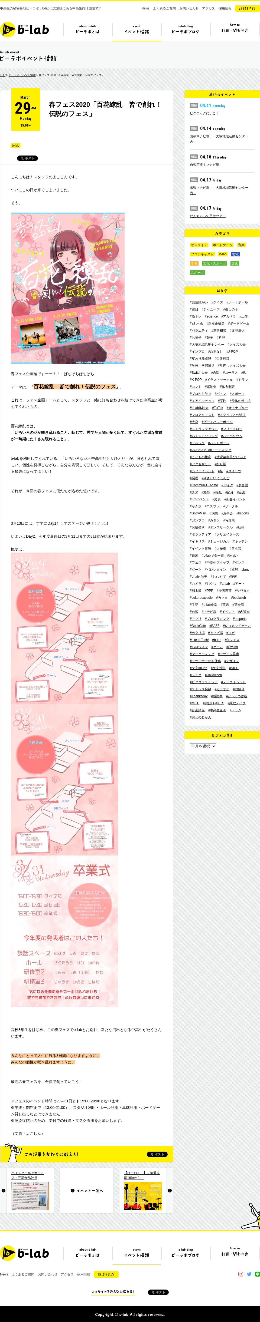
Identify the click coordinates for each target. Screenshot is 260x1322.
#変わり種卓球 (200, 359)
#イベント (227, 612)
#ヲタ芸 (235, 548)
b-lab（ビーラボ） (24, 29)
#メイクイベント (233, 682)
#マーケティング (202, 654)
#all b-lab (196, 323)
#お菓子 (196, 337)
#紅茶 (240, 527)
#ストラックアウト (204, 429)
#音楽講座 (197, 710)
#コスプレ (212, 506)
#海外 (206, 492)
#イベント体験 (200, 548)
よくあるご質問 (164, 8)
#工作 (243, 316)
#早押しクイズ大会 (232, 366)
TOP (2, 75)
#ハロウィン (199, 647)
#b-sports (239, 619)
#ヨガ (230, 633)
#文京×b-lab (198, 668)
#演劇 (214, 513)
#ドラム (235, 710)
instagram (240, 1274)
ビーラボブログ (185, 31)
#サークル (230, 506)
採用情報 (225, 8)
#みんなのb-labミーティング (210, 450)
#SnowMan (198, 513)
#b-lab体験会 (199, 408)
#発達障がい (199, 302)
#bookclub (238, 598)
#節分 (229, 492)
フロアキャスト (202, 254)
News (145, 8)
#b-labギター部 (212, 555)
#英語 (225, 605)
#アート (239, 584)
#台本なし (215, 351)
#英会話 (238, 605)
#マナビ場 (209, 612)
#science (211, 316)
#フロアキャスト (202, 415)
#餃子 (209, 337)
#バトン (220, 394)
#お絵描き (197, 527)
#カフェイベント (202, 471)
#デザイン (231, 661)
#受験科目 (221, 359)
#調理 (194, 478)
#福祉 (217, 492)
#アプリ (196, 619)
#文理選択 (237, 330)
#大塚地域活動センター (207, 344)
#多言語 (242, 485)
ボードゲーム (222, 245)
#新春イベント (235, 499)
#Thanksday (198, 696)
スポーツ (197, 273)
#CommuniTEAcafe (204, 485)
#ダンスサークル (220, 527)
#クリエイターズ (226, 534)
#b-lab (216, 640)
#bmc (245, 569)
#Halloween (213, 675)
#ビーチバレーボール (217, 422)
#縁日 (194, 309)
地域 (235, 254)
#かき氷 (196, 506)
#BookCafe (198, 626)
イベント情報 (136, 31)
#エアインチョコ (202, 401)
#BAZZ (214, 626)
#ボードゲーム (238, 323)
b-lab (15, 145)
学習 (194, 263)
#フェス (196, 562)
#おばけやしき (213, 703)
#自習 (194, 612)
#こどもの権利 (200, 457)
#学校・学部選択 (202, 366)
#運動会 (210, 387)
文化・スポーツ (214, 263)
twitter (249, 1274)
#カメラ (196, 584)
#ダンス (239, 562)
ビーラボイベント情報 (22, 75)
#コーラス (230, 373)
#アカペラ (228, 316)
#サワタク (242, 591)
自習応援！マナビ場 (204, 165)
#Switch (232, 647)
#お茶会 (227, 513)
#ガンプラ (197, 520)
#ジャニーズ (211, 309)
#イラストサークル (219, 380)
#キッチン (240, 541)
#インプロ (197, 351)
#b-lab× (232, 555)
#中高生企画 (217, 710)
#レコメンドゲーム (237, 626)
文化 (235, 263)
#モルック (197, 443)
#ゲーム (217, 647)
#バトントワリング (204, 436)
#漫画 (233, 577)
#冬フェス (232, 640)
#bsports (242, 513)
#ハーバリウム (231, 436)
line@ (257, 1274)
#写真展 (229, 520)
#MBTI (194, 703)
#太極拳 (220, 548)
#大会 (194, 422)
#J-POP (232, 351)
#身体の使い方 (240, 401)
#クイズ (217, 302)
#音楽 (241, 492)
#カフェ (222, 598)
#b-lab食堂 (209, 605)
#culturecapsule (201, 598)
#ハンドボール (218, 443)
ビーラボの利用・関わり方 (234, 31)
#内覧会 (244, 612)
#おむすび (218, 577)
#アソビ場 (215, 633)
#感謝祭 (217, 696)
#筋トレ (196, 316)
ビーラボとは (87, 31)
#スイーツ (233, 471)
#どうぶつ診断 (237, 696)
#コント (196, 387)
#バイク (227, 485)
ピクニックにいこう (204, 113)
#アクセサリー (200, 464)
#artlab (225, 584)
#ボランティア (200, 534)
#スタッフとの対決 (232, 415)
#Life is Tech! (199, 640)
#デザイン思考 (228, 654)
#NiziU (234, 668)
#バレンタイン (215, 569)
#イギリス (197, 541)
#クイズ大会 (236, 344)
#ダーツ (196, 569)
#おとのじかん (200, 717)
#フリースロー (231, 429)
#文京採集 (218, 668)
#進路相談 (218, 330)
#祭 (220, 471)
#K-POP (196, 380)
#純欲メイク (237, 703)
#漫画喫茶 (224, 591)
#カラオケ (221, 689)
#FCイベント (199, 499)
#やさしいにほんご (215, 478)
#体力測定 (227, 387)
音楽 (241, 245)
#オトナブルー (237, 408)
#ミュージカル (218, 541)
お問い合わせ (189, 8)
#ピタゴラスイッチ (204, 682)
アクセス (208, 8)
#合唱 (215, 373)
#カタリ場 (197, 633)
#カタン (214, 520)
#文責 (216, 499)
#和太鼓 (196, 591)
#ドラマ (242, 380)
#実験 (222, 401)
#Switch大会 (199, 373)
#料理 (221, 337)
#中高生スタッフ (217, 562)
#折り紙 (220, 464)
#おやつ (210, 584)
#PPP (209, 591)
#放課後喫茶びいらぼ (230, 457)
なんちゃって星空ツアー (208, 216)
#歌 (243, 373)
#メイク (196, 675)
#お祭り (239, 689)
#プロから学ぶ (200, 394)
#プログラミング (217, 619)
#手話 (194, 605)
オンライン (199, 245)
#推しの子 (230, 309)
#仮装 (194, 555)
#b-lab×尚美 (198, 577)
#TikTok (217, 408)
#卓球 (234, 569)
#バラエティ (199, 330)
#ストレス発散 (200, 689)
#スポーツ (237, 394)
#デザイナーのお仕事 (205, 661)
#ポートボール (237, 302)
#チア (194, 492)
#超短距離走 (215, 323)
